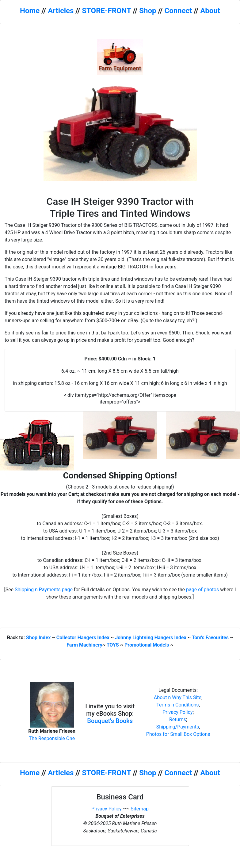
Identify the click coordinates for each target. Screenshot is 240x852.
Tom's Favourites (210, 637)
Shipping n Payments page (44, 589)
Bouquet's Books (110, 721)
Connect (178, 10)
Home (30, 10)
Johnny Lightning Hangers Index (150, 637)
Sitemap (140, 809)
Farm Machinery (84, 645)
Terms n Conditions (177, 705)
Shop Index (38, 637)
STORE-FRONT (106, 10)
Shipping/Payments (177, 727)
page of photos (202, 589)
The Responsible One (52, 738)
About (210, 10)
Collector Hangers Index (82, 637)
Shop (147, 10)
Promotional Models (146, 645)
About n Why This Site (177, 697)
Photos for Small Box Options (178, 734)
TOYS (113, 645)
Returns (177, 719)
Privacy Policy (177, 712)
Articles (61, 10)
